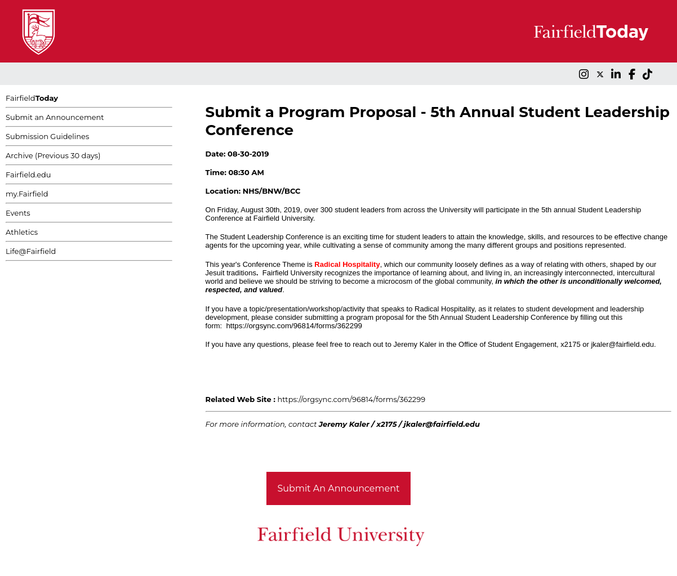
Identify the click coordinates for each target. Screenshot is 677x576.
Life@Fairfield (31, 251)
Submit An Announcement (339, 488)
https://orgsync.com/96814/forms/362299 (294, 326)
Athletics (22, 231)
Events (18, 212)
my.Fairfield (27, 193)
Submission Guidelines (47, 136)
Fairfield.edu (28, 174)
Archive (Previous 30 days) (53, 155)
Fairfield (32, 97)
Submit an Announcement (55, 117)
